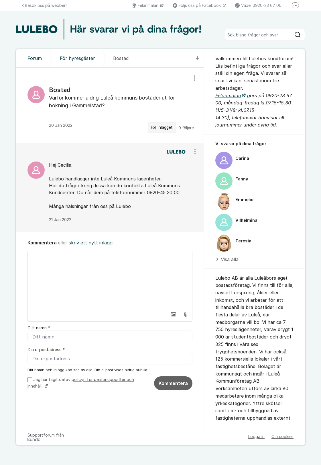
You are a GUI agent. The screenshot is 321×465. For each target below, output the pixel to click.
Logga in (256, 436)
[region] (110, 105)
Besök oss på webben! (44, 5)
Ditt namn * (38, 327)
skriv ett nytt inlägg (91, 243)
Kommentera (173, 383)
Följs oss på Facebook (197, 5)
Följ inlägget (162, 127)
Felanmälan (145, 5)
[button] (173, 314)
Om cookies (282, 436)
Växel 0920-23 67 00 (258, 5)
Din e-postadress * (46, 349)
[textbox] (110, 280)
